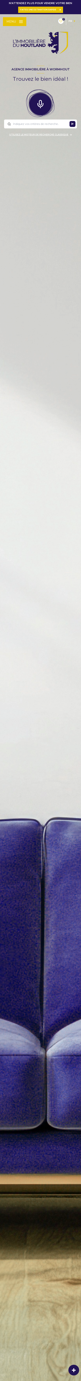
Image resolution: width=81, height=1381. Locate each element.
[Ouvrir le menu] (14, 21)
